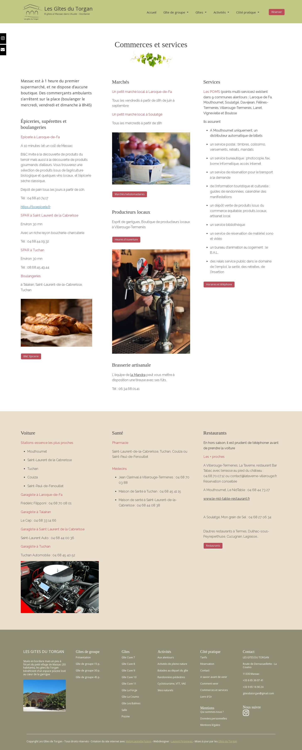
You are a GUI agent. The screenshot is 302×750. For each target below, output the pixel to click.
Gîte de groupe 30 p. (88, 670)
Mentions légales (210, 725)
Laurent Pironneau (182, 741)
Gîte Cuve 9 (128, 670)
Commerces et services (214, 690)
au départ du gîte (177, 670)
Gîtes (200, 12)
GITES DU (39, 651)
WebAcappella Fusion (138, 741)
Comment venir (209, 683)
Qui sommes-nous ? (212, 712)
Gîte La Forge (129, 690)
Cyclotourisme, (166, 683)
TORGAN (56, 651)
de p (170, 664)
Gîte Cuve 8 (128, 664)
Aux (160, 657)
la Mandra (137, 375)
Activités (220, 12)
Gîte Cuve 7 (128, 657)
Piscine (126, 716)
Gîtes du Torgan (227, 741)
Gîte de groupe (174, 12)
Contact (204, 670)
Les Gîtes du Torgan (68, 8)
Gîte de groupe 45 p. (88, 677)
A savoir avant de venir (213, 677)
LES (26, 651)
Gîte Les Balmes (131, 703)
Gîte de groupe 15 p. (88, 664)
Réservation (207, 664)
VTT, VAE (180, 683)
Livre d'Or (206, 696)
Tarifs (203, 657)
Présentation (83, 657)
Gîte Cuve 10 (129, 677)
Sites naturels (165, 690)
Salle (124, 710)
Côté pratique (246, 12)
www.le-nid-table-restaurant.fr (226, 499)
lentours (169, 657)
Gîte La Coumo (130, 696)
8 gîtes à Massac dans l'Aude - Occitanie (67, 13)
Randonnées (165, 677)
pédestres (178, 677)
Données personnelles (213, 718)
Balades (162, 670)
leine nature (180, 664)
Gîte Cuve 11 (129, 683)
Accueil (151, 12)
